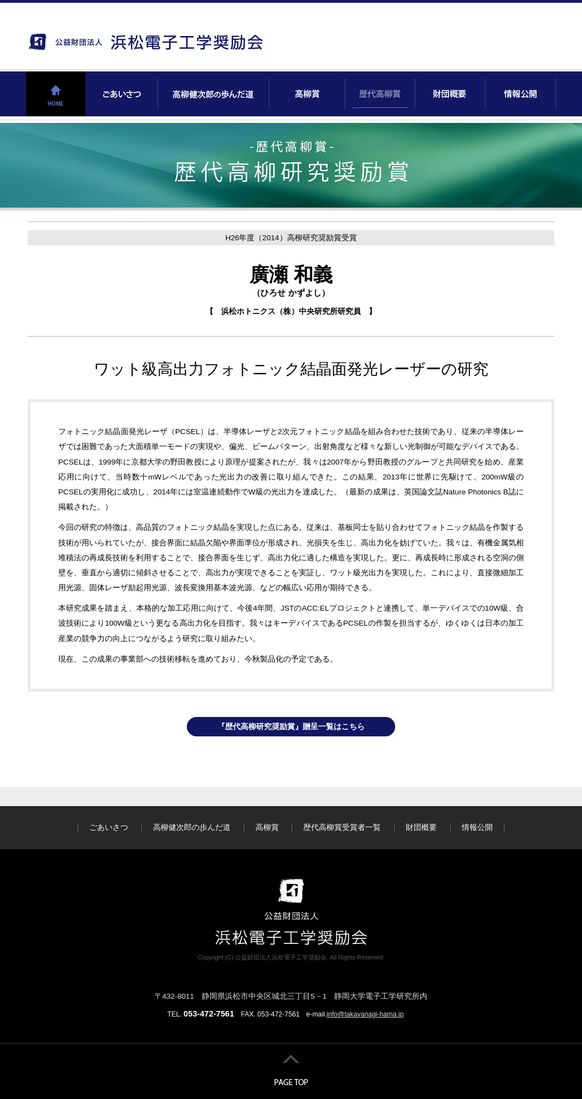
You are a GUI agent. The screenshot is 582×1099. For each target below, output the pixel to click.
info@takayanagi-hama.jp (365, 1014)
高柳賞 (267, 827)
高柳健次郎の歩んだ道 (192, 827)
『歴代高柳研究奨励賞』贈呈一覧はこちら (291, 727)
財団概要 (421, 827)
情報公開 (477, 827)
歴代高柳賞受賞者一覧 (342, 827)
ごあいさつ (108, 827)
